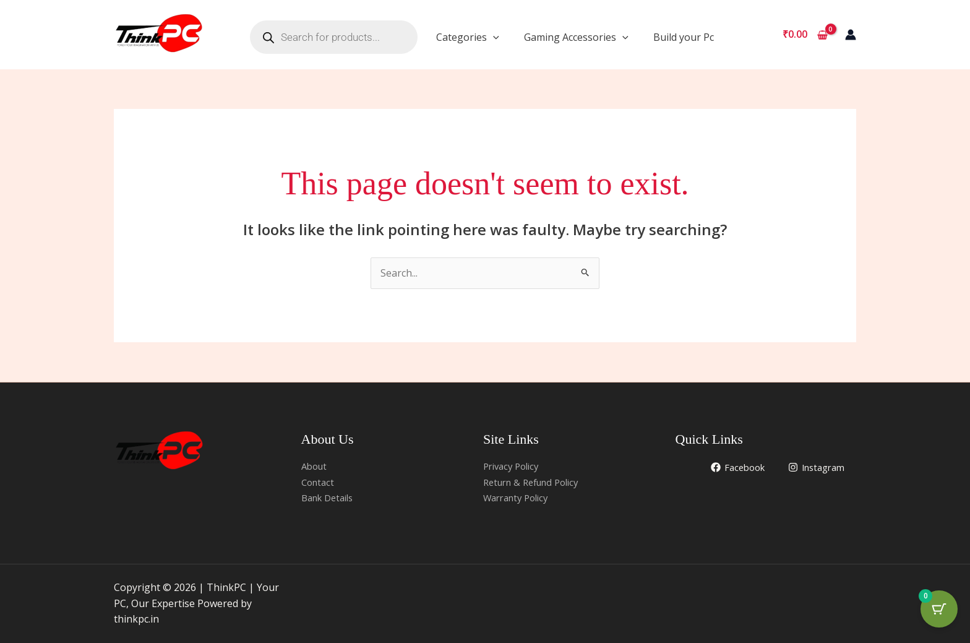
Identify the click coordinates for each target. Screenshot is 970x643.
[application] (493, 37)
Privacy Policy (514, 466)
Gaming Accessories (576, 37)
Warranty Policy (519, 497)
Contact (319, 482)
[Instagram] (814, 467)
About (315, 466)
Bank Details (330, 497)
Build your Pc (683, 37)
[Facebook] (730, 467)
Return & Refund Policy (536, 482)
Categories (467, 37)
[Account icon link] (850, 34)
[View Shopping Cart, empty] (805, 34)
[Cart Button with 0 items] (939, 612)
